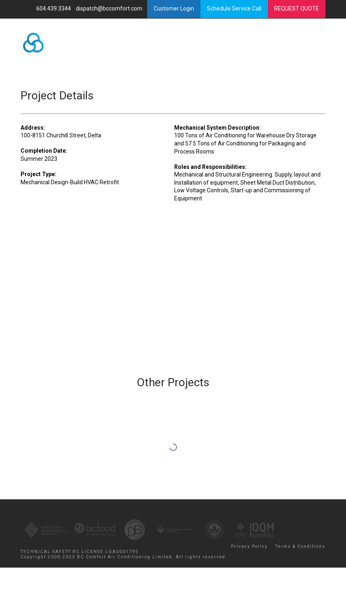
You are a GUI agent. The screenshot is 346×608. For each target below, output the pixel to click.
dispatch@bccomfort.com (110, 8)
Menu (291, 44)
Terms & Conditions (300, 546)
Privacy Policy (249, 546)
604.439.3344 (54, 8)
